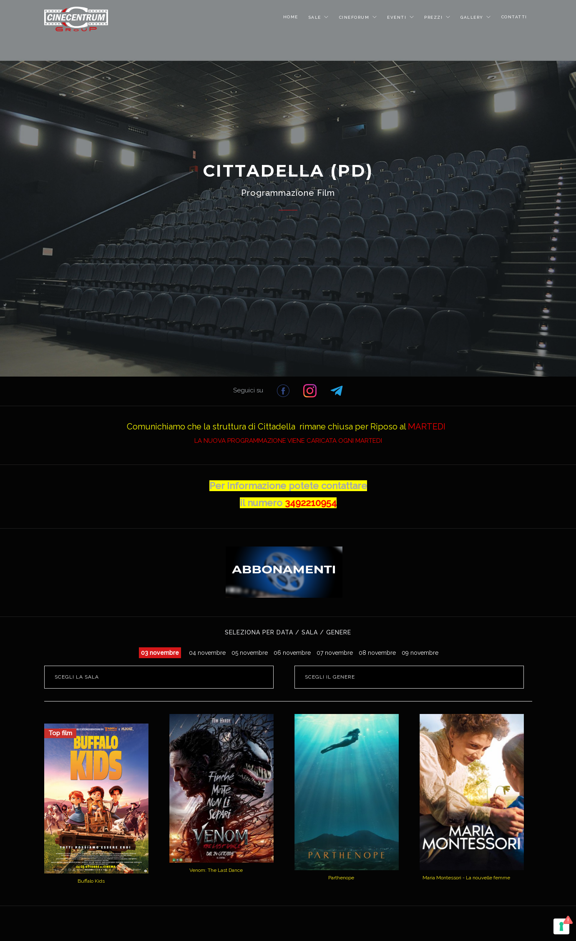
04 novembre (207, 652)
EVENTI (397, 17)
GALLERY (472, 17)
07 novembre (335, 652)
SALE (315, 17)
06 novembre (292, 652)
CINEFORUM (355, 17)
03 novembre (160, 652)
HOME (290, 17)
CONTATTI (514, 17)
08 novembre (377, 652)
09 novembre (420, 652)
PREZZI (434, 17)
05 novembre (249, 652)
